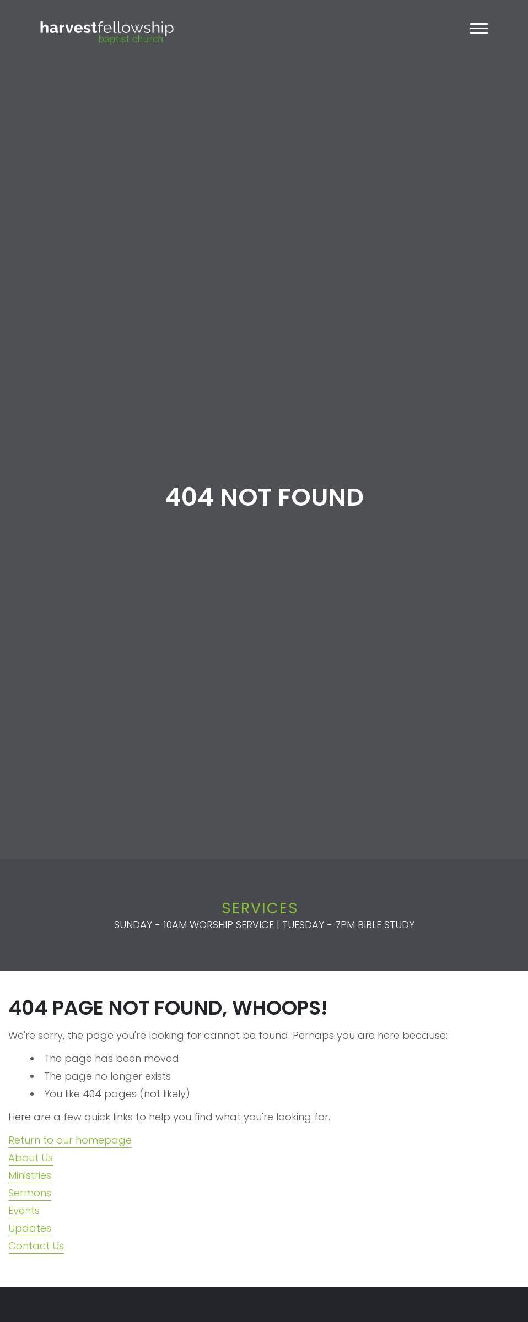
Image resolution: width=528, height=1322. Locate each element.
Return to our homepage (70, 1140)
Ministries (29, 1175)
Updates (29, 1228)
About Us (30, 1157)
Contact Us (36, 1246)
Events (24, 1210)
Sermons (29, 1193)
